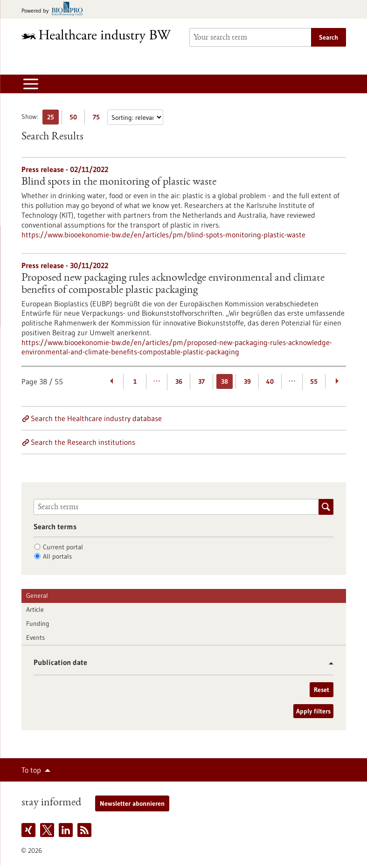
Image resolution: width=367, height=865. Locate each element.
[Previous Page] (112, 381)
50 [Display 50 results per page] (75, 119)
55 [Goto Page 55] (314, 381)
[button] (327, 663)
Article (35, 609)
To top (31, 770)
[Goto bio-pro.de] (54, 9)
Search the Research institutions (83, 442)
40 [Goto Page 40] (270, 381)
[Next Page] (337, 381)
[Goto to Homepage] (99, 36)
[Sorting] (135, 117)
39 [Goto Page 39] (247, 381)
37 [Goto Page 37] (201, 381)
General (37, 595)
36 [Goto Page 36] (178, 381)
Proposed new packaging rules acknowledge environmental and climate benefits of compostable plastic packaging (173, 284)
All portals (57, 556)
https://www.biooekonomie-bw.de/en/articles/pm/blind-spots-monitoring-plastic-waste (163, 234)
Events (35, 637)
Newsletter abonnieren (132, 803)
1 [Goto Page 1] (135, 381)
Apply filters (313, 711)
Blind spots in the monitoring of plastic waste (118, 182)
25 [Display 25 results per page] (53, 119)
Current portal (63, 547)
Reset (321, 689)
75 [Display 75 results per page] (98, 119)
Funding (37, 623)
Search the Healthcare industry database (96, 418)
